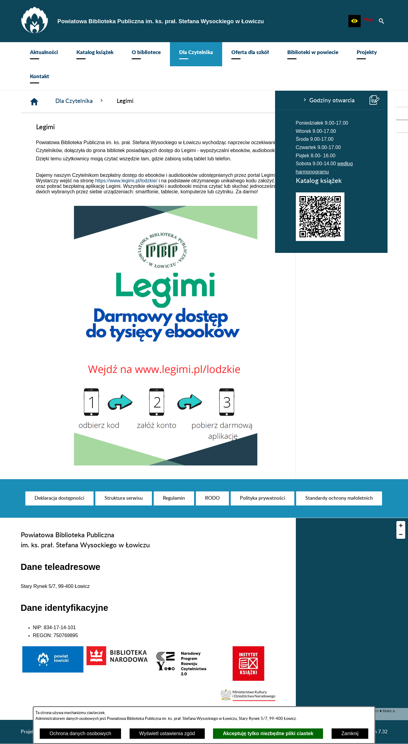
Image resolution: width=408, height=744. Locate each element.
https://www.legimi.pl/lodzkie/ (218, 180)
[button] (354, 21)
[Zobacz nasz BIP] (368, 21)
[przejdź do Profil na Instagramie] (402, 126)
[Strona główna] (126, 102)
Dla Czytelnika (172, 100)
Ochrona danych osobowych (80, 733)
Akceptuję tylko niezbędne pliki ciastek (268, 733)
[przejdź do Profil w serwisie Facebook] (402, 113)
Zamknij (349, 733)
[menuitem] (44, 54)
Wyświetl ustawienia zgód (167, 733)
